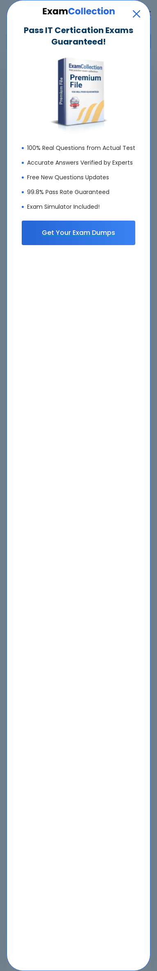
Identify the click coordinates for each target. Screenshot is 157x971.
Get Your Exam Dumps (78, 232)
